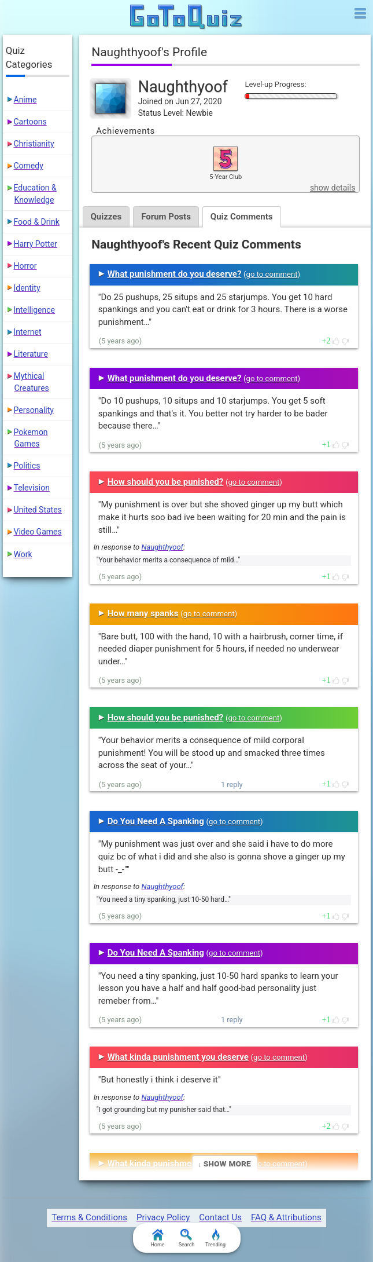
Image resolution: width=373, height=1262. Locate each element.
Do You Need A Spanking (156, 821)
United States (38, 509)
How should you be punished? (166, 482)
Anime (25, 99)
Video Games (38, 531)
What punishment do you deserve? (175, 274)
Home (157, 1238)
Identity (27, 287)
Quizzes (106, 216)
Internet (28, 331)
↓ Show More (224, 1163)
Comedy (28, 165)
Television (32, 487)
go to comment (272, 274)
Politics (27, 465)
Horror (25, 265)
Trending (215, 1238)
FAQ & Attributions (286, 1217)
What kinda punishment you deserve (178, 1057)
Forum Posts (166, 216)
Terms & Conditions (89, 1217)
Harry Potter (35, 243)
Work (23, 554)
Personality (34, 410)
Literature (31, 354)
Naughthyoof (162, 547)
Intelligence (35, 309)
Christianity (34, 143)
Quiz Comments (241, 216)
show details (332, 187)
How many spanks (143, 613)
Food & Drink (37, 221)
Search (187, 1238)
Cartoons (30, 121)
